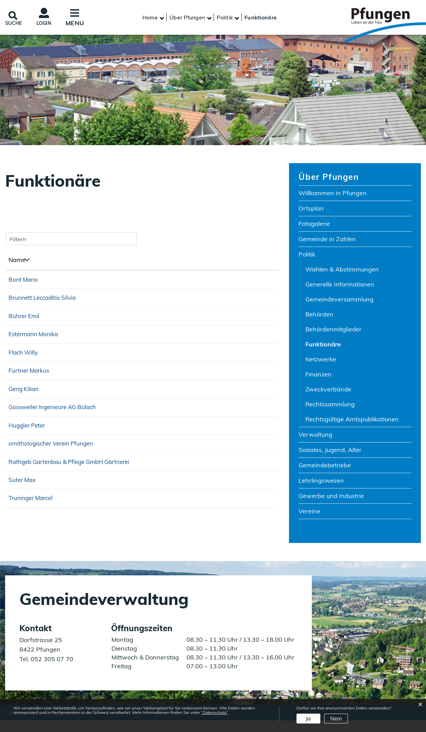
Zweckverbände (328, 391)
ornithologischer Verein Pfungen (54, 472)
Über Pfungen (329, 179)
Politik (307, 257)
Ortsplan (311, 211)
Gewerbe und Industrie (331, 498)
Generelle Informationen (339, 287)
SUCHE (16, 24)
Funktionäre (342, 346)
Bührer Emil (25, 322)
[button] (187, 18)
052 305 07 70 (51, 669)
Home (150, 18)
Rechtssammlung (330, 406)
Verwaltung (315, 437)
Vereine (309, 513)
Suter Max (23, 516)
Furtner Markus (30, 391)
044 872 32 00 (253, 432)
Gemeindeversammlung (339, 302)
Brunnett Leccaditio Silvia (44, 302)
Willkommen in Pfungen (333, 195)
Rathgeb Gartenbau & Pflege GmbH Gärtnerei (50, 495)
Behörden (319, 317)
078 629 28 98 (253, 473)
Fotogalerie (314, 226)
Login (51, 24)
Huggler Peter (28, 451)
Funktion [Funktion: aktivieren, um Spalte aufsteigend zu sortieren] (122, 262)
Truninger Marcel (33, 537)
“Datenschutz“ (214, 712)
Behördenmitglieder (333, 332)
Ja (308, 718)
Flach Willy (24, 362)
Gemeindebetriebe (325, 467)
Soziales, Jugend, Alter (330, 452)
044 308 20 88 (253, 538)
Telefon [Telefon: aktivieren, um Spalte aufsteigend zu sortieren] (242, 262)
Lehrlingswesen (321, 483)
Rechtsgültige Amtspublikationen (352, 421)
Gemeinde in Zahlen (327, 241)
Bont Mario (24, 282)
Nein (336, 718)
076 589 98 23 (253, 392)
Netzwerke (320, 361)
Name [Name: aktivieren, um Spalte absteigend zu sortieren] (17, 262)
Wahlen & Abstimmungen (342, 272)
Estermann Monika (35, 342)
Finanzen (318, 376)
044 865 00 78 (253, 493)
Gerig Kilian (25, 411)
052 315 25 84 (253, 517)
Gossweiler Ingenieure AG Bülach (56, 431)
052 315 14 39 (253, 412)
